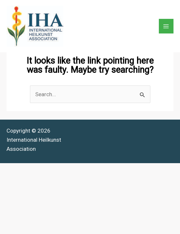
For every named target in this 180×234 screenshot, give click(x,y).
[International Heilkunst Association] (35, 26)
